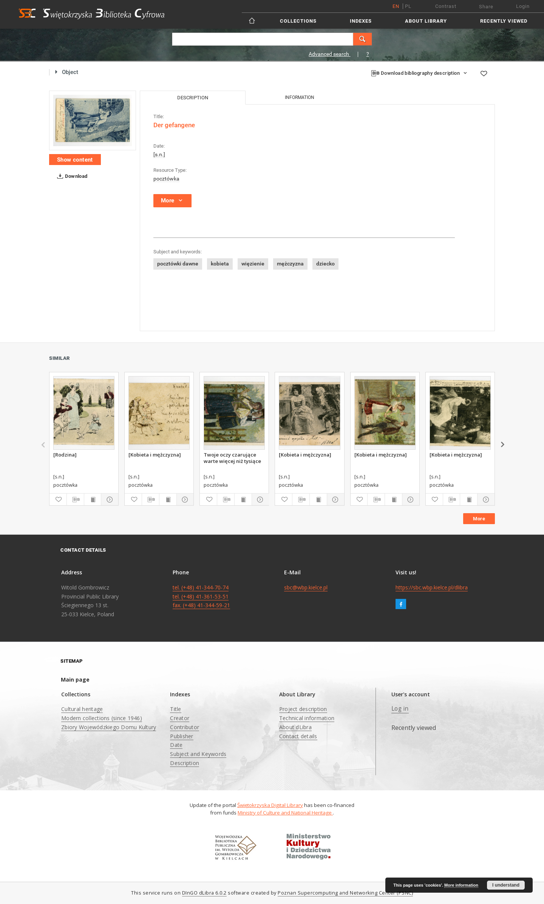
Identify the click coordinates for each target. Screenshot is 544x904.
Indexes (361, 21)
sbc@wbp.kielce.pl (306, 587)
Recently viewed (503, 21)
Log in (400, 709)
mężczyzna (290, 264)
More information (461, 885)
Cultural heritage (82, 709)
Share (486, 6)
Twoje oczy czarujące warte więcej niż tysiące (232, 457)
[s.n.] (159, 154)
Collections (298, 21)
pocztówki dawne (177, 264)
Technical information (306, 718)
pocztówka (166, 179)
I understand (505, 885)
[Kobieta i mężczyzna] (154, 454)
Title (175, 709)
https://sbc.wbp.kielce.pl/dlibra (432, 587)
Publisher (181, 736)
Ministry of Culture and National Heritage (285, 812)
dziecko (325, 264)
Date (176, 744)
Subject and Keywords (198, 753)
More (479, 518)
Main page (75, 679)
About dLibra (295, 727)
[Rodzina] (65, 454)
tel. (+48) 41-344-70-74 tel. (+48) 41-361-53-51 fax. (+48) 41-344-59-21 (201, 596)
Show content (75, 159)
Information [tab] (299, 97)
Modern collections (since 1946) (101, 718)
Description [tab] (192, 97)
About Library (426, 21)
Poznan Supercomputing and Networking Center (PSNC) (345, 893)
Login (523, 6)
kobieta (220, 264)
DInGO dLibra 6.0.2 (204, 893)
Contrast (445, 6)
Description (184, 763)
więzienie (252, 264)
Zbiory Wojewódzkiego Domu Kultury (108, 727)
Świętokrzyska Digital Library (270, 805)
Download (71, 176)
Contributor (184, 727)
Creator (179, 718)
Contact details (298, 736)
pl (408, 6)
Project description (303, 709)
